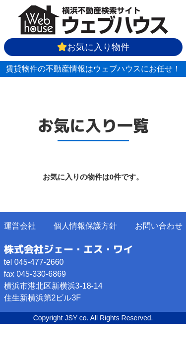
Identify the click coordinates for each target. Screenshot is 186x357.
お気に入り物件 (93, 47)
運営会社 (20, 226)
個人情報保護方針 (85, 226)
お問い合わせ (159, 226)
